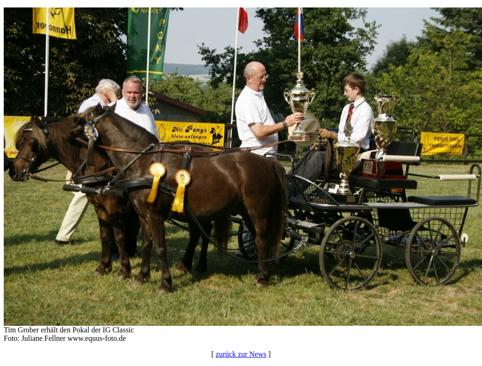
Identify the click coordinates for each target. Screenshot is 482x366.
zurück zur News (241, 354)
